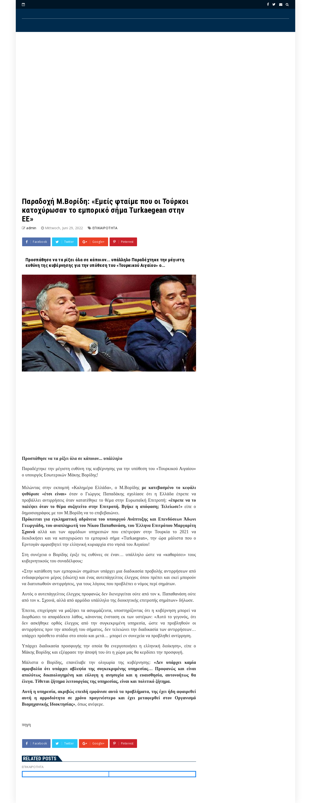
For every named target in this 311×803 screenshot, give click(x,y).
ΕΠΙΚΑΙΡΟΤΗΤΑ (104, 228)
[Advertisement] (155, 76)
